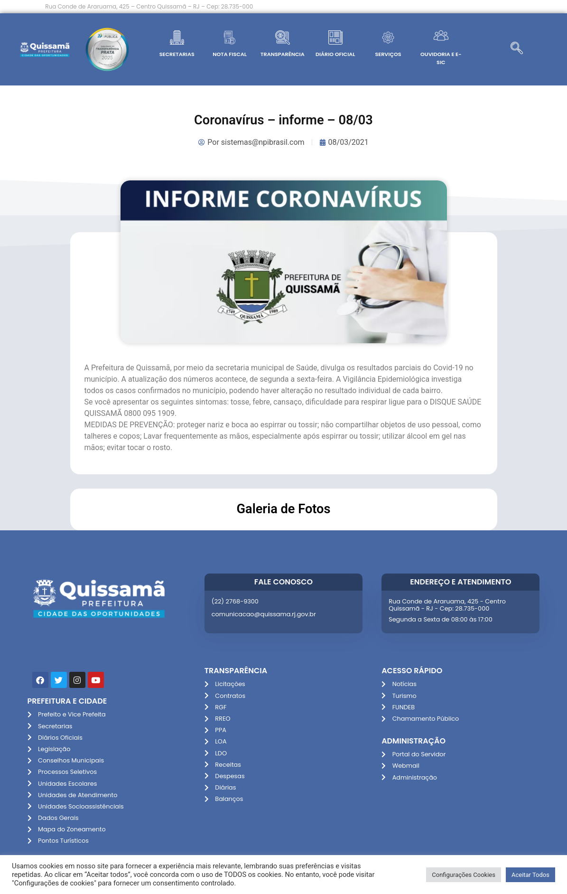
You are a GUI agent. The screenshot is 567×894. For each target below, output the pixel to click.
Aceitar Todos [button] (530, 874)
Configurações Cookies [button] (463, 874)
